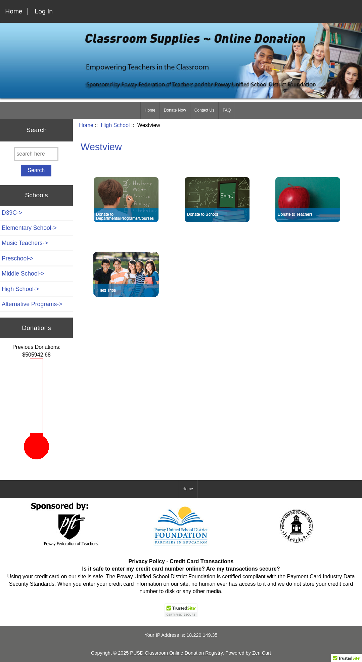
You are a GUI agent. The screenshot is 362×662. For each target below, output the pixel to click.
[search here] (36, 154)
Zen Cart (261, 653)
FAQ (227, 110)
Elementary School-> (29, 227)
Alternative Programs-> (32, 304)
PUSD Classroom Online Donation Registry (176, 653)
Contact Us (204, 110)
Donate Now (175, 110)
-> (20, 289)
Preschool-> (17, 258)
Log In (44, 11)
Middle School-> (23, 273)
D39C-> (12, 212)
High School (115, 125)
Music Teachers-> (25, 243)
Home (13, 11)
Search (36, 129)
